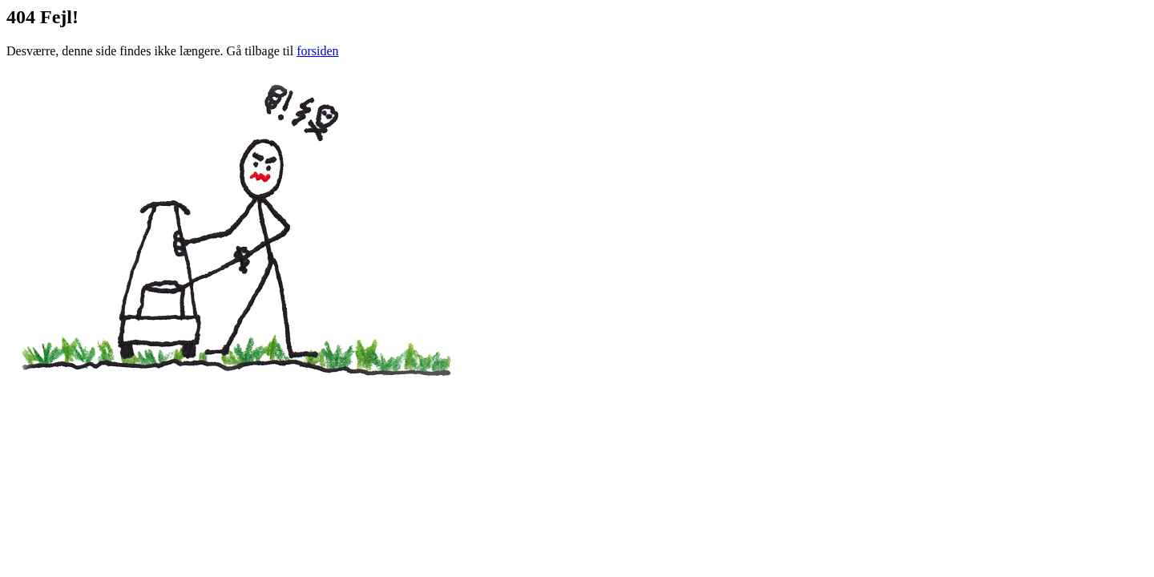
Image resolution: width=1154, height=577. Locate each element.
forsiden (317, 51)
